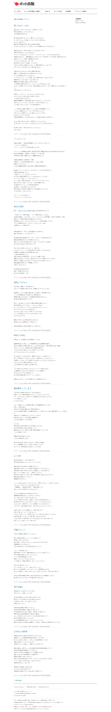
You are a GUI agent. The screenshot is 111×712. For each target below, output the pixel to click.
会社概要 (68, 11)
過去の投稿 (18, 680)
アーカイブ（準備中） (81, 11)
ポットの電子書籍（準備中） (32, 11)
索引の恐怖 (19, 206)
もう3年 (17, 455)
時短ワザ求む (20, 335)
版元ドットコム (79, 20)
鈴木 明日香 (20, 19)
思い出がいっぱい (22, 25)
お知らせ (47, 11)
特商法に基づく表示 (31, 687)
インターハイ (20, 138)
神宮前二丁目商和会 (80, 22)
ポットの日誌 (58, 11)
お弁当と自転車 (20, 631)
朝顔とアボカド (21, 282)
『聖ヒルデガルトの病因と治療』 (27, 210)
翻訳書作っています (22, 388)
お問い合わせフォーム (44, 687)
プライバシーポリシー (19, 687)
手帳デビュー (20, 529)
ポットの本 (17, 11)
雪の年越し (19, 586)
